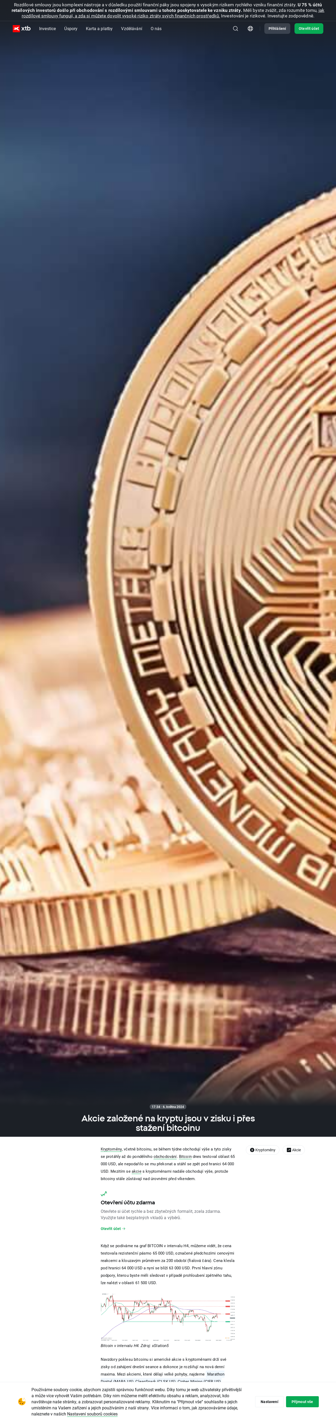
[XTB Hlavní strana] (22, 29)
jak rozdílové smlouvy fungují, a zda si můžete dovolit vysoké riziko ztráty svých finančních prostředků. (173, 13)
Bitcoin (185, 1156)
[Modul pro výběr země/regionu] (250, 28)
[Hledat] (235, 28)
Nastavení (269, 1401)
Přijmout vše (302, 1401)
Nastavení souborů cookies (92, 1414)
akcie (136, 1171)
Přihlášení (277, 28)
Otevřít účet (309, 28)
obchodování (165, 1156)
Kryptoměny (111, 1149)
